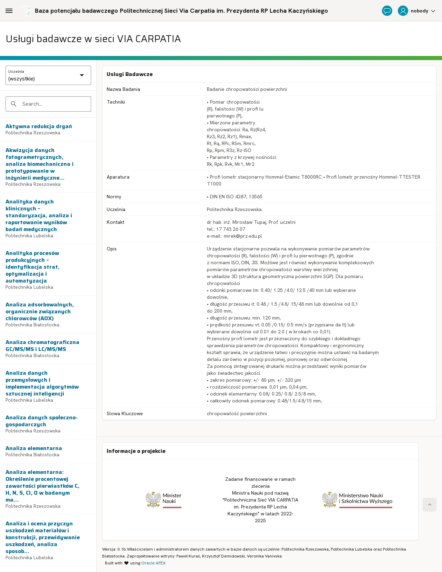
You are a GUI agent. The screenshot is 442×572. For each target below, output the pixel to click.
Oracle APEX (153, 563)
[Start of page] (429, 505)
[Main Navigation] (9, 10)
